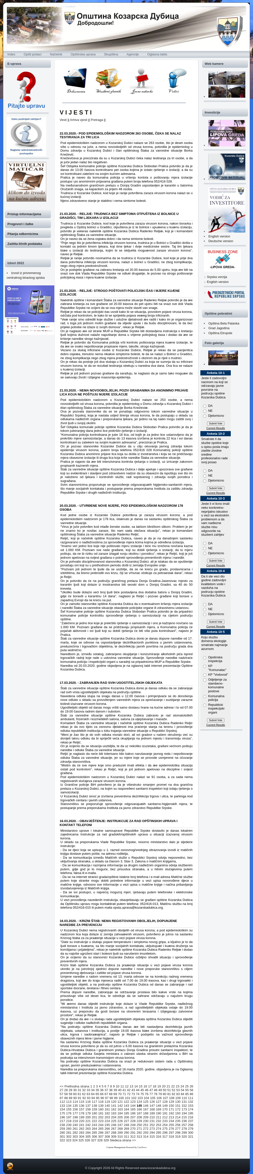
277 (178, 1128)
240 (75, 1125)
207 (133, 1117)
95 (97, 1098)
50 (164, 1090)
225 (113, 1121)
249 (133, 1125)
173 (184, 1109)
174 (190, 1109)
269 (126, 1128)
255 (171, 1125)
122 (126, 1102)
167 (145, 1109)
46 (146, 1090)
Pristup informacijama (24, 214)
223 (101, 1121)
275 (165, 1128)
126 (152, 1102)
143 (126, 1105)
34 (93, 1090)
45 (142, 1090)
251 (145, 1125)
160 (101, 1109)
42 (128, 1090)
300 (190, 1132)
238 (62, 1125)
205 (120, 1117)
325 (81, 1140)
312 (133, 1136)
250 (139, 1125)
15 (140, 1086)
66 (102, 1094)
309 (113, 1136)
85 (187, 1094)
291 (133, 1132)
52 (173, 1090)
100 (121, 1098)
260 (69, 1128)
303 (75, 1136)
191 (165, 1113)
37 (106, 1090)
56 (191, 1090)
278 (184, 1128)
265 (101, 1128)
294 (152, 1132)
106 (159, 1098)
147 (152, 1105)
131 (184, 1102)
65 (97, 1094)
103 (140, 1098)
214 (178, 1117)
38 (110, 1090)
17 (149, 1086)
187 (139, 1113)
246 (113, 1125)
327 (93, 1140)
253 (158, 1125)
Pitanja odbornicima (22, 234)
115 (81, 1102)
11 (122, 1086)
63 (88, 1094)
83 (178, 1094)
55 (187, 1090)
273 (152, 1128)
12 (126, 1086)
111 (190, 1098)
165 (133, 1109)
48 (155, 1090)
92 (84, 1098)
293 (145, 1132)
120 (113, 1102)
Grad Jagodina (218, 328)
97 (106, 1098)
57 (61, 1094)
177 (75, 1113)
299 (184, 1132)
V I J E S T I (76, 112)
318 (171, 1136)
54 (182, 1090)
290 (126, 1132)
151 (178, 1105)
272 (145, 1128)
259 (62, 1128)
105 (152, 1098)
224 (107, 1121)
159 (94, 1109)
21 (168, 1086)
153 (190, 1105)
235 (178, 1121)
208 (139, 1117)
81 (169, 1094)
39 (115, 1090)
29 (70, 1090)
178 (81, 1113)
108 (171, 1098)
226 (120, 1121)
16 (145, 1086)
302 (69, 1136)
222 (94, 1121)
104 (146, 1098)
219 (75, 1121)
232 (158, 1121)
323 (68, 1140)
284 (88, 1132)
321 (190, 1136)
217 (62, 1121)
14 (136, 1086)
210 (152, 1117)
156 (75, 1109)
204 (113, 1117)
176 (69, 1113)
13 (131, 1086)
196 (62, 1117)
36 (102, 1090)
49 (160, 1090)
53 (178, 1090)
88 (66, 1098)
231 (152, 1121)
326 (87, 1140)
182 (107, 1113)
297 (171, 1132)
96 (102, 1098)
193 (178, 1113)
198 (75, 1117)
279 (190, 1128)
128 (165, 1102)
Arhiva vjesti (78, 120)
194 (184, 1113)
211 (158, 1117)
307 (101, 1136)
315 (152, 1136)
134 (69, 1105)
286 (101, 1132)
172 (178, 1109)
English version (219, 236)
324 (75, 1140)
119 (107, 1102)
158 (88, 1109)
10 (117, 1086)
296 (165, 1132)
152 (184, 1105)
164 (126, 1109)
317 (165, 1136)
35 (97, 1090)
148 (158, 1105)
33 (88, 1090)
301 (62, 1136)
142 (120, 1105)
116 (88, 1102)
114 (75, 1102)
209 (145, 1117)
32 (83, 1090)
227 (126, 1121)
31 (79, 1090)
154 (62, 1109)
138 (94, 1105)
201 (94, 1117)
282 (75, 1132)
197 (69, 1117)
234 (171, 1121)
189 (152, 1113)
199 (81, 1117)
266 (107, 1128)
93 (88, 1098)
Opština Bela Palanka (223, 323)
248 (126, 1125)
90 (75, 1098)
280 (62, 1132)
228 (133, 1121)
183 (113, 1113)
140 (107, 1105)
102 (134, 1098)
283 (81, 1132)
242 (88, 1125)
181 (101, 1113)
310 (120, 1136)
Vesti (63, 120)
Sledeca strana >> (123, 1140)
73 (133, 1094)
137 (88, 1105)
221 (88, 1121)
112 (62, 1102)
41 (124, 1090)
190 (158, 1113)
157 (81, 1109)
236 (184, 1121)
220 (81, 1121)
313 (139, 1136)
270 (133, 1128)
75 (142, 1094)
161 (107, 1109)
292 (139, 1132)
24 (182, 1086)
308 (107, 1136)
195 (190, 1113)
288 (113, 1132)
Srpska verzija (217, 277)
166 (139, 1109)
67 (106, 1094)
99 (115, 1098)
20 (164, 1086)
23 (177, 1086)
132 (190, 1102)
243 (94, 1125)
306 (94, 1136)
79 (160, 1094)
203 (107, 1117)
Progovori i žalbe (20, 224)
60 (75, 1094)
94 (93, 1098)
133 (62, 1105)
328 (100, 1140)
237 (190, 1121)
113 (69, 1102)
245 (107, 1125)
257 (184, 1125)
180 (94, 1113)
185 (126, 1113)
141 (113, 1105)
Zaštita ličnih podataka (24, 244)
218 (69, 1121)
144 (133, 1105)
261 (75, 1128)
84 (182, 1094)
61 (79, 1094)
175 (62, 1113)
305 (88, 1136)
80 (164, 1094)
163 (120, 1109)
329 (106, 1140)
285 (94, 1132)
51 (169, 1090)
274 (158, 1128)
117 (94, 1102)
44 (137, 1090)
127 (158, 1102)
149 (165, 1105)
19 (159, 1086)
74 (137, 1094)
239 (69, 1125)
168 (152, 1109)
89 (70, 1098)
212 (165, 1117)
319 (178, 1136)
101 (127, 1098)
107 (165, 1098)
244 (101, 1125)
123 (133, 1102)
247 (120, 1125)
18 (154, 1086)
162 (113, 1109)
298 (178, 1132)
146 (145, 1105)
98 (111, 1098)
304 (81, 1136)
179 (88, 1113)
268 (120, 1128)
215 (184, 1117)
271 (139, 1128)
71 (124, 1094)
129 (171, 1102)
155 (69, 1109)
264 (94, 1128)
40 (119, 1090)
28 (66, 1090)
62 (83, 1094)
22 (173, 1086)
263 (88, 1128)
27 (61, 1090)
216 (190, 1117)
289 (120, 1132)
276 (171, 1128)
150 (171, 1105)
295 (158, 1132)
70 (119, 1094)
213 (171, 1117)
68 (110, 1094)
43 (133, 1090)
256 (178, 1125)
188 (145, 1113)
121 (120, 1102)
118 (101, 1102)
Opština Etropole (220, 333)
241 (81, 1125)
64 (93, 1094)
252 (152, 1125)
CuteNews (142, 1147)
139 (101, 1105)
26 (191, 1086)
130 (178, 1102)
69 (115, 1094)
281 (69, 1132)
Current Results (215, 428)
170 (165, 1109)
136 (81, 1105)
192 (171, 1113)
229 (139, 1121)
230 (145, 1121)
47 (151, 1090)
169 (158, 1109)
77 (151, 1094)
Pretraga (97, 120)
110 (184, 1098)
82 (173, 1094)
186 (133, 1113)
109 (178, 1098)
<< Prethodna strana (74, 1086)
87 (61, 1098)
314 (145, 1136)
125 (145, 1102)
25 (187, 1086)
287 (107, 1132)
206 (126, 1117)
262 (81, 1128)
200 (88, 1117)
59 (70, 1094)
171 (171, 1109)
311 (126, 1136)
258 (190, 1125)
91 (79, 1098)
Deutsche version (220, 241)
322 (62, 1140)
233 (165, 1121)
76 (146, 1094)
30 (75, 1090)
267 (113, 1128)
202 (101, 1117)
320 (184, 1136)
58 (66, 1094)
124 (139, 1102)
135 (75, 1105)
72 (128, 1094)
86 (191, 1094)
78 (155, 1094)
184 (120, 1113)
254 (165, 1125)
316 (158, 1136)
